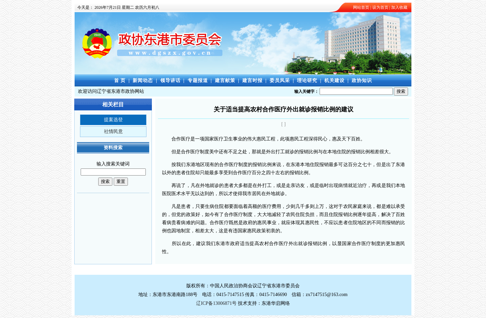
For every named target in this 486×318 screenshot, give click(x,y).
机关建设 (334, 80)
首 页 (120, 80)
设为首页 (380, 7)
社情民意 (113, 131)
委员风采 (280, 80)
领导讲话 (170, 80)
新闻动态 (143, 80)
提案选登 (113, 119)
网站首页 (361, 7)
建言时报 (252, 80)
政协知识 (362, 80)
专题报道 (198, 80)
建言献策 (225, 80)
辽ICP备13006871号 (216, 303)
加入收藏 (399, 7)
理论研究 (307, 80)
